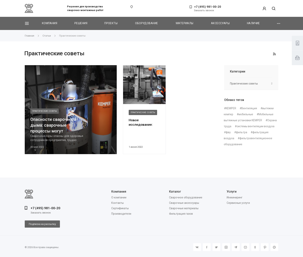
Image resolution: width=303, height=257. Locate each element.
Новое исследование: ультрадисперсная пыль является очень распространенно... (144, 122)
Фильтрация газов (181, 213)
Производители (121, 213)
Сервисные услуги (238, 202)
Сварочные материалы (183, 208)
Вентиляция (249, 108)
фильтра (241, 132)
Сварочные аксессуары (184, 202)
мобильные (245, 114)
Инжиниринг (235, 197)
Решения (80, 23)
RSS (274, 54)
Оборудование (146, 23)
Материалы (184, 23)
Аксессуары (220, 23)
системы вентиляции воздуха (255, 126)
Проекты (110, 23)
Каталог (175, 191)
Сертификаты (120, 208)
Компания (49, 23)
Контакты (117, 202)
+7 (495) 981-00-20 (207, 7)
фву (228, 132)
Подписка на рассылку (42, 224)
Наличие (253, 23)
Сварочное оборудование (185, 197)
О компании (118, 197)
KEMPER (231, 108)
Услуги (232, 191)
